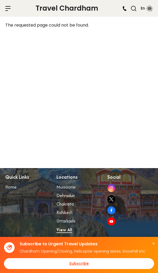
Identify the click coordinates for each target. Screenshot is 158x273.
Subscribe (79, 263)
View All (64, 229)
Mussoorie (66, 187)
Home (11, 187)
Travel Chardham (67, 8)
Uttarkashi (65, 221)
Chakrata (65, 204)
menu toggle (8, 8)
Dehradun (65, 195)
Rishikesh (64, 212)
